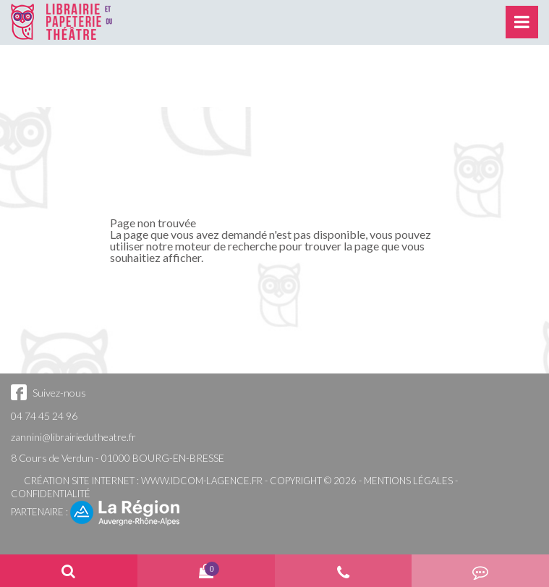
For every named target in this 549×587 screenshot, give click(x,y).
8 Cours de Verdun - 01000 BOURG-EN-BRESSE (117, 458)
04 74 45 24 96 (44, 416)
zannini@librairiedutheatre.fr (73, 437)
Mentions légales (408, 480)
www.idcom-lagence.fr (202, 480)
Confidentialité (50, 493)
